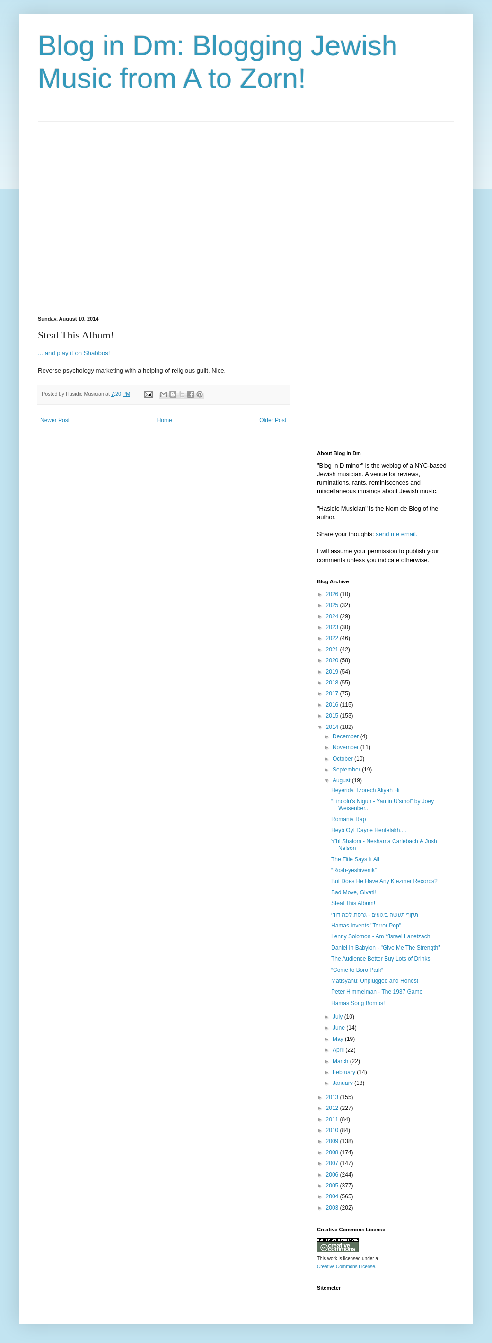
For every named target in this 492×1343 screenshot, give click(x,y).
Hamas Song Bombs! (358, 1003)
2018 (333, 682)
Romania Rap (348, 819)
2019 (333, 671)
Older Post (272, 420)
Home (164, 420)
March (341, 1061)
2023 (333, 627)
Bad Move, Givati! (353, 892)
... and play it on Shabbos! (74, 352)
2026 (333, 594)
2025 (333, 605)
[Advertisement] (88, 210)
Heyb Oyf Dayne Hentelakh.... (368, 830)
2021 (333, 649)
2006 (333, 1174)
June (339, 1027)
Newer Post (55, 420)
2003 (333, 1207)
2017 (333, 693)
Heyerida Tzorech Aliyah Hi (365, 790)
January (343, 1083)
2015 (333, 715)
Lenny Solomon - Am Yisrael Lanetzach (380, 936)
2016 (333, 705)
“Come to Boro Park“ (357, 970)
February (345, 1072)
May (339, 1039)
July (338, 1017)
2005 (333, 1185)
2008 (333, 1152)
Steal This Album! (353, 903)
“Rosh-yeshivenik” (354, 870)
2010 (333, 1130)
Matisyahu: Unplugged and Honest (374, 981)
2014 (333, 727)
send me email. (396, 533)
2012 (333, 1108)
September (347, 769)
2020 (333, 660)
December (346, 736)
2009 (333, 1141)
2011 (333, 1119)
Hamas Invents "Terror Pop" (366, 925)
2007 (333, 1163)
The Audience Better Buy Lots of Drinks (380, 958)
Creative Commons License (346, 1266)
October (343, 758)
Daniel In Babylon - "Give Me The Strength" (385, 947)
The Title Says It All (355, 859)
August (342, 780)
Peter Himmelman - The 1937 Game (376, 991)
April (339, 1050)
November (346, 747)
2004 (333, 1196)
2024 (333, 616)
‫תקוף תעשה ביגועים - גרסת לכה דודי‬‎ (374, 914)
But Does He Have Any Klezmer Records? (384, 881)
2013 (333, 1097)
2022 (333, 638)
